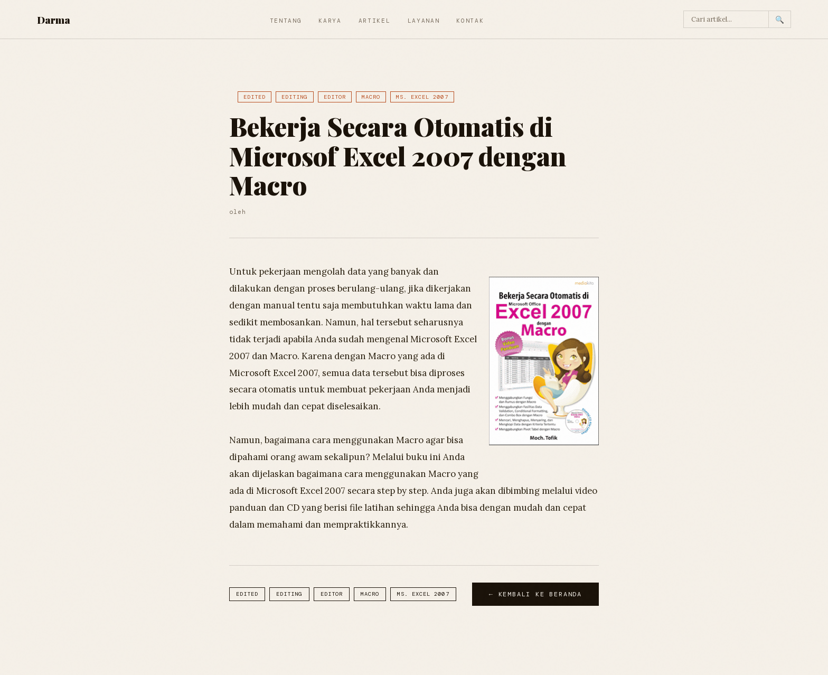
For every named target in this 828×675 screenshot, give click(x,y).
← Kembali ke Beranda (535, 594)
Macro (371, 96)
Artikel (375, 20)
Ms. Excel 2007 (422, 96)
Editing (294, 96)
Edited (254, 96)
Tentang (286, 20)
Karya (329, 20)
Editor (335, 96)
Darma (53, 19)
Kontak (470, 20)
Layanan (424, 20)
